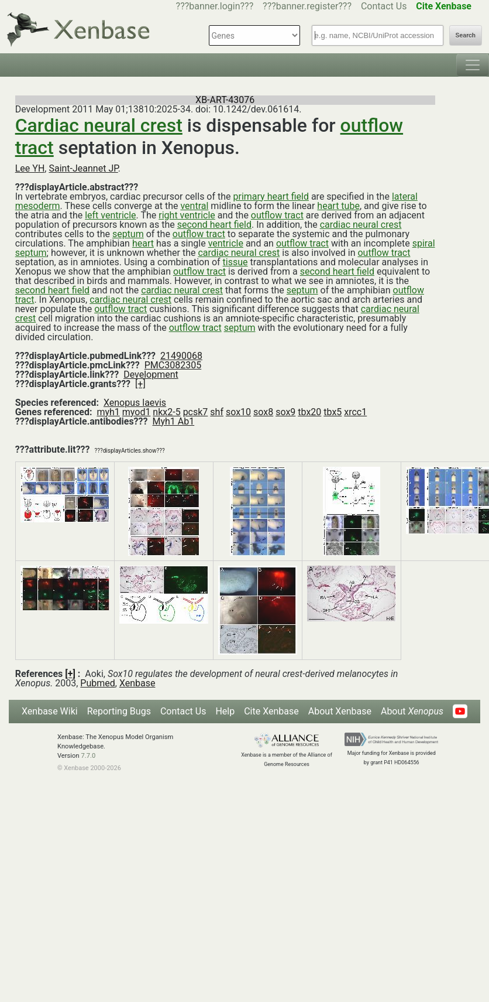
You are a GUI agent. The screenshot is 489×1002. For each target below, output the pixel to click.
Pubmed (97, 683)
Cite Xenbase (271, 711)
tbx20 (309, 412)
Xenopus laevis (135, 402)
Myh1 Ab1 (173, 421)
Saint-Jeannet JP (83, 168)
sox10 (238, 412)
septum (128, 234)
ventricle (225, 243)
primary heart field (271, 196)
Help (225, 711)
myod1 (136, 412)
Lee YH (30, 168)
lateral (405, 196)
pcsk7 (195, 412)
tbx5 (332, 412)
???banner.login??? (215, 6)
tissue (235, 262)
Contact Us (384, 6)
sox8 (263, 412)
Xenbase (137, 683)
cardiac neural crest (361, 224)
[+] (140, 383)
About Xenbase (339, 711)
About (412, 711)
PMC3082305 (172, 365)
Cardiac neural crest (98, 125)
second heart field (214, 224)
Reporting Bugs (119, 711)
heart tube (338, 205)
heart (143, 243)
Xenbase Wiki (50, 711)
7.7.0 (88, 756)
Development (150, 374)
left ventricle (110, 215)
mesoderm (37, 205)
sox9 (285, 412)
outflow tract (277, 215)
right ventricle (187, 215)
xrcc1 (355, 412)
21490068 (181, 355)
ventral (194, 205)
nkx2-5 (166, 412)
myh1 (108, 412)
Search (466, 35)
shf (216, 412)
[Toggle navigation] (472, 65)
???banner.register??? (307, 6)
